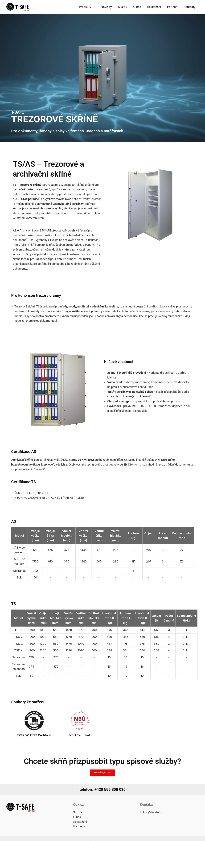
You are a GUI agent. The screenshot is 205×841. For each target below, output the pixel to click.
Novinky (108, 6)
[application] (96, 7)
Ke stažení (155, 6)
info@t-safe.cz (153, 812)
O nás (139, 6)
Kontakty (190, 6)
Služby (124, 6)
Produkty (90, 7)
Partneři (173, 6)
